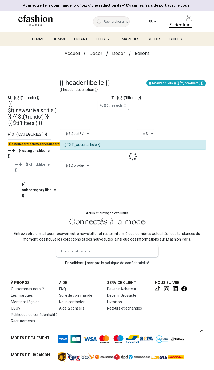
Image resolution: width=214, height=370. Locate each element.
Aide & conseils (71, 308)
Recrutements (23, 321)
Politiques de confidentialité (34, 314)
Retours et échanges (124, 308)
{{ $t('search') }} (113, 105)
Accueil (72, 53)
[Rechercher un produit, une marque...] (117, 21)
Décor (95, 53)
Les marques (22, 295)
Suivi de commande (75, 295)
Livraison (114, 302)
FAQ (62, 289)
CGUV (16, 308)
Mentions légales (25, 302)
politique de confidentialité (127, 263)
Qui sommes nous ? (27, 289)
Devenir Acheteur (121, 289)
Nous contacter (72, 302)
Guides (175, 39)
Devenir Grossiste (121, 295)
